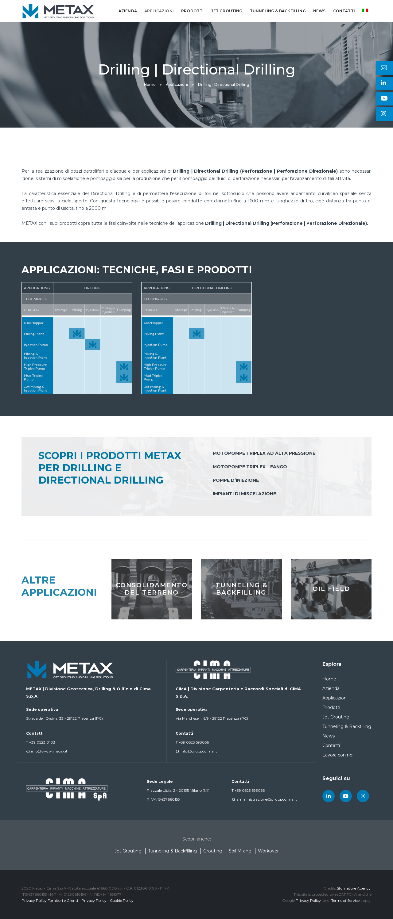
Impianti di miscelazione (244, 493)
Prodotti (192, 11)
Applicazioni (159, 11)
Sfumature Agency (354, 888)
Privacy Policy (94, 900)
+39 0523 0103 (40, 742)
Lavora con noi (337, 755)
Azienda (128, 11)
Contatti (344, 11)
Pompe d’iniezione (236, 480)
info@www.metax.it (47, 751)
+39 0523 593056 (192, 742)
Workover (268, 851)
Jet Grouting (227, 11)
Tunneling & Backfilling (278, 11)
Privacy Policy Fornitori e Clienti (49, 900)
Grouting (212, 851)
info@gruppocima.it (196, 751)
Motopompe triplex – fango (250, 466)
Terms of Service (345, 900)
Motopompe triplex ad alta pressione (264, 453)
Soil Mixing (240, 851)
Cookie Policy (122, 900)
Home (329, 679)
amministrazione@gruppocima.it (264, 799)
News (319, 11)
